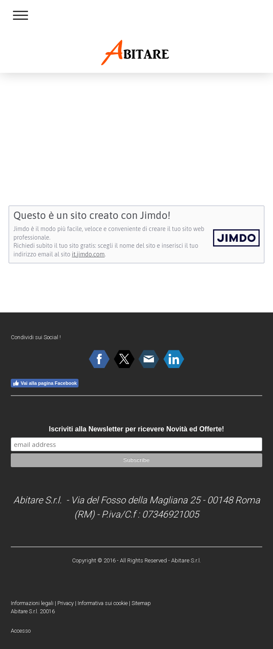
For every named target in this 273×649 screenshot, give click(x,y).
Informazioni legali (32, 603)
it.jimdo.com (88, 254)
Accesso (21, 630)
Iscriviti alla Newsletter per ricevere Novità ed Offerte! (136, 429)
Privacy (65, 603)
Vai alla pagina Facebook (45, 383)
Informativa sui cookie (103, 603)
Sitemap (141, 603)
